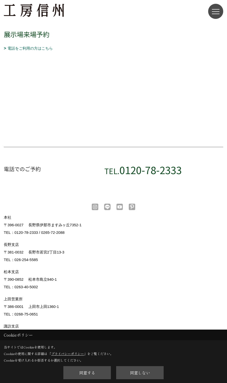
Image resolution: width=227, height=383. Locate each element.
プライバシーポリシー (67, 353)
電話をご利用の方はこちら (30, 48)
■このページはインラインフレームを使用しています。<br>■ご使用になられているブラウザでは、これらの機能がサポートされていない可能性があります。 (113, 87)
